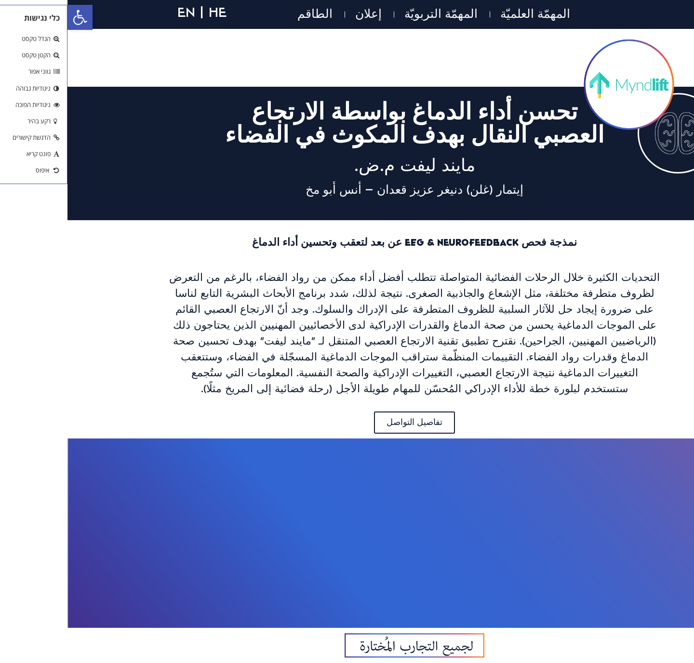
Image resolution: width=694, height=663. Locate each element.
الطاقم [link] (247, 14)
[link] (12, 17)
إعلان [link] (301, 14)
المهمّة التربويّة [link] (373, 14)
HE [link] (150, 12)
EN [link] (119, 12)
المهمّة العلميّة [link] (468, 14)
